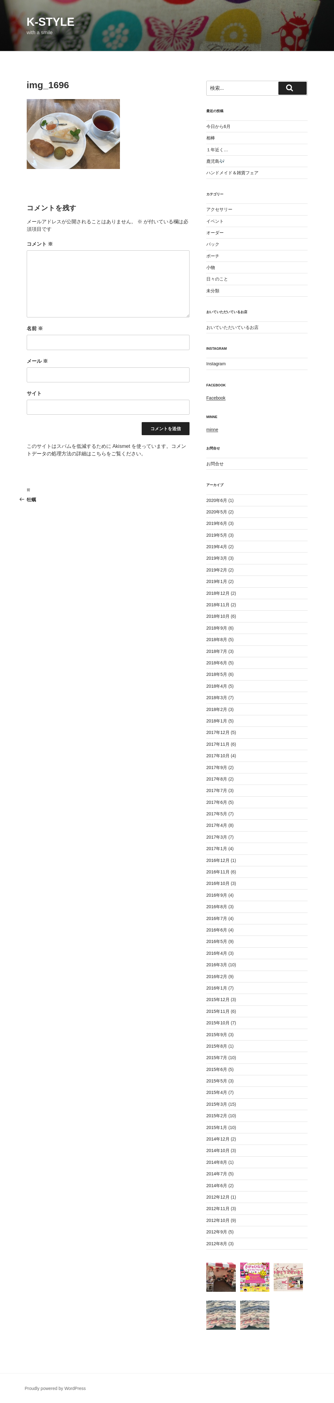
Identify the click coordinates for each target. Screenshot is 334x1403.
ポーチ (212, 255)
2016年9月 (216, 895)
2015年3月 (216, 1104)
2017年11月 (218, 744)
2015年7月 (216, 1057)
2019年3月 (216, 558)
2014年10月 (218, 1150)
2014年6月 (216, 1185)
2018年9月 (216, 628)
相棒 (210, 137)
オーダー (215, 232)
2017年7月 (216, 790)
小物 (210, 267)
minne (212, 429)
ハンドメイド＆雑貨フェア (232, 172)
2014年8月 (216, 1162)
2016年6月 (216, 929)
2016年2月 (216, 976)
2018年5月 (216, 674)
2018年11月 (218, 604)
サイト (34, 393)
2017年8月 (216, 779)
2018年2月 (216, 709)
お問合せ (215, 463)
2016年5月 (216, 941)
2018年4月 (216, 686)
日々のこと (217, 278)
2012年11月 (218, 1208)
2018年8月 (216, 639)
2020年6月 (216, 500)
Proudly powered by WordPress (55, 1388)
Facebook (215, 397)
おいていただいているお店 (232, 327)
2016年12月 (218, 860)
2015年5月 (216, 1080)
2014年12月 (218, 1139)
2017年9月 (216, 767)
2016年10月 (218, 883)
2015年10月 (218, 1022)
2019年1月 (216, 581)
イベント (215, 221)
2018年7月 (216, 651)
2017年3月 (216, 837)
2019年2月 (216, 569)
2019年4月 (216, 546)
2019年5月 (216, 535)
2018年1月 (216, 720)
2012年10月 (218, 1220)
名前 (35, 328)
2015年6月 (216, 1069)
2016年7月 (216, 918)
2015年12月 (218, 999)
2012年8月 (216, 1243)
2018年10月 (218, 616)
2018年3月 (216, 697)
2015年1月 (216, 1127)
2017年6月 (216, 802)
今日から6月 (218, 126)
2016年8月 (216, 906)
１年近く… (217, 149)
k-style (51, 22)
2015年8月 (216, 1046)
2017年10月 (218, 755)
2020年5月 (216, 511)
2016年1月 (216, 988)
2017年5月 (216, 813)
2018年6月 (216, 662)
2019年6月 (216, 523)
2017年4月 (216, 825)
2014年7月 (216, 1173)
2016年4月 (216, 953)
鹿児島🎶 (215, 161)
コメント (40, 244)
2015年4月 (216, 1092)
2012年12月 (218, 1197)
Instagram (216, 363)
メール (37, 361)
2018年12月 (218, 593)
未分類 (212, 290)
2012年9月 (216, 1231)
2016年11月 (218, 871)
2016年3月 (216, 964)
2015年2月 (216, 1115)
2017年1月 (216, 848)
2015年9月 (216, 1034)
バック (212, 244)
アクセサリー (219, 209)
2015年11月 (218, 1011)
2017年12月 (218, 732)
